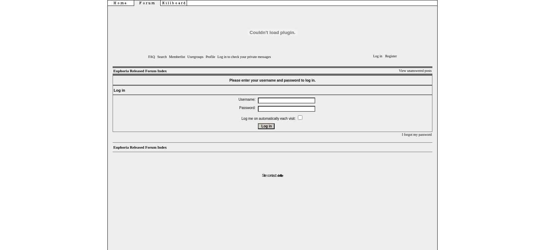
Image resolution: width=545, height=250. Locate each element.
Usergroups (195, 57)
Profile (210, 57)
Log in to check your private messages (244, 57)
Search (161, 57)
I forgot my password (417, 134)
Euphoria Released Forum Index (140, 71)
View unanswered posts (415, 71)
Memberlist (177, 57)
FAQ (151, 57)
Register (391, 56)
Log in (377, 56)
